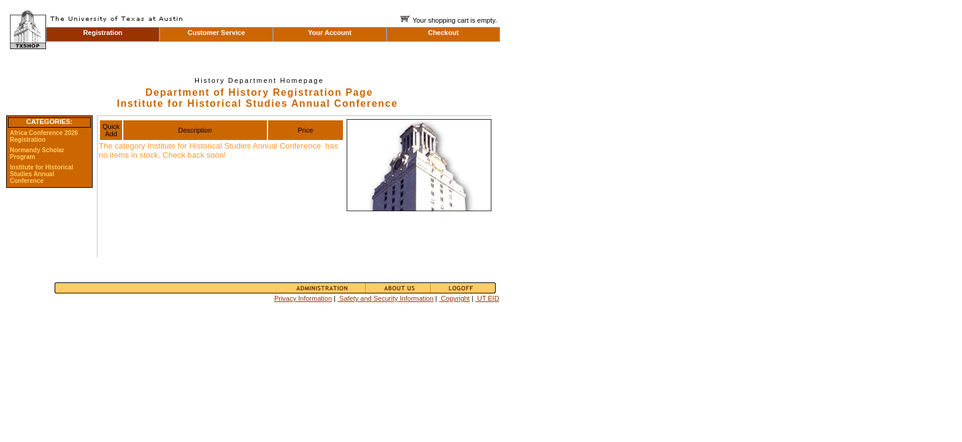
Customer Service (216, 32)
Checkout (443, 32)
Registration (102, 32)
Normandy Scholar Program (37, 153)
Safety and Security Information (385, 298)
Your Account (330, 32)
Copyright (454, 298)
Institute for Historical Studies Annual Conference (41, 174)
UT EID (487, 298)
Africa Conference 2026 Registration (44, 136)
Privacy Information (303, 298)
